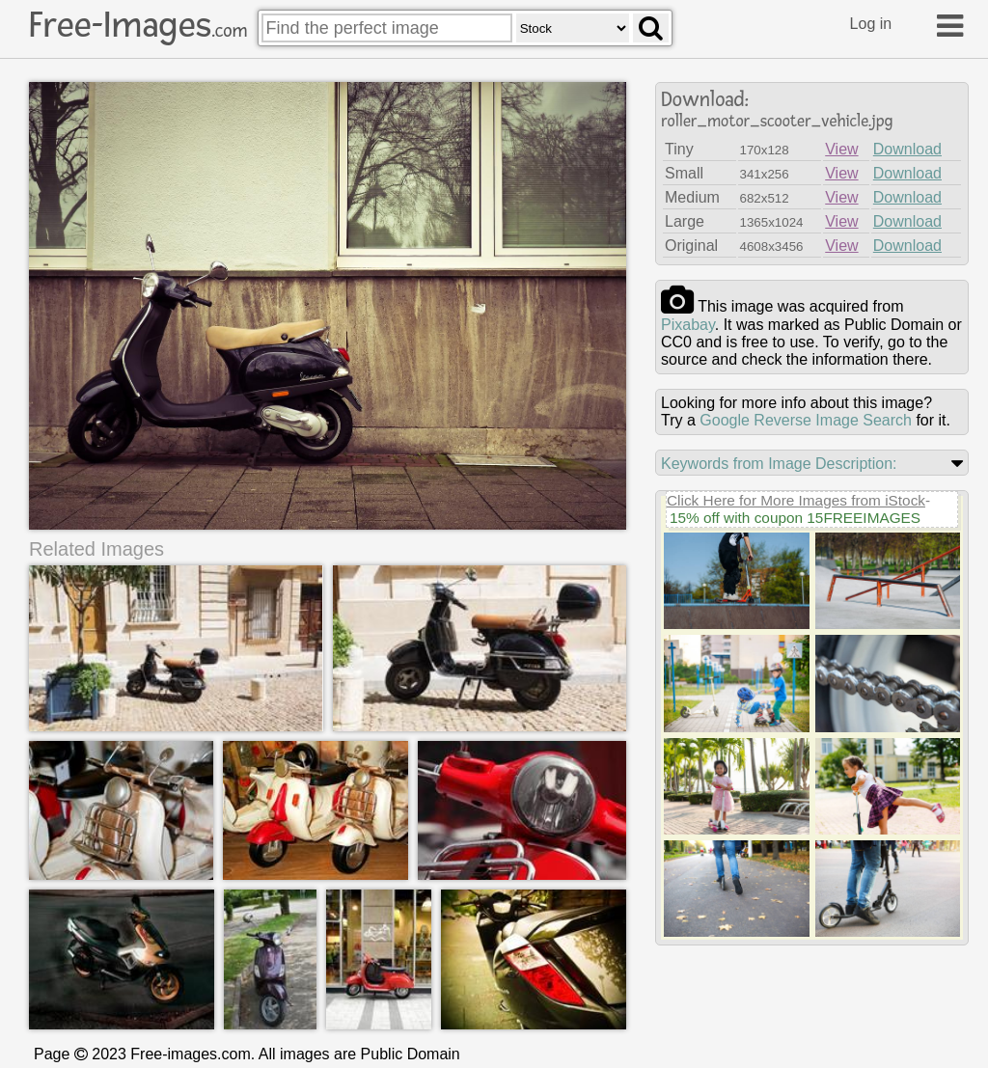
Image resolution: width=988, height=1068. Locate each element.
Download (907, 149)
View (841, 149)
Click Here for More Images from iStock (796, 500)
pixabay (688, 324)
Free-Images (138, 25)
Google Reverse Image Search (806, 420)
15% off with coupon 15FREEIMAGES (795, 517)
